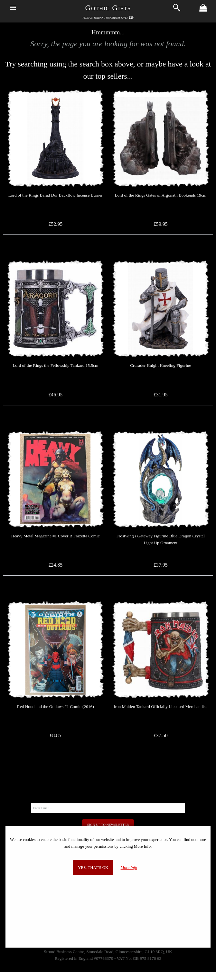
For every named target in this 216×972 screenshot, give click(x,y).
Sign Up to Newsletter (108, 824)
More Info (129, 867)
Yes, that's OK (93, 867)
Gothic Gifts (108, 8)
